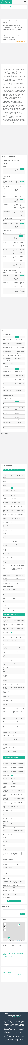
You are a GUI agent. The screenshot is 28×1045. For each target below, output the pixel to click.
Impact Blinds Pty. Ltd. (8, 956)
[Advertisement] (14, 14)
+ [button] (4, 924)
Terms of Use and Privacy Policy (14, 1018)
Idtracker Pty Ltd (6, 949)
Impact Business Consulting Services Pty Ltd (12, 959)
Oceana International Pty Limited (10, 976)
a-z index (10, 7)
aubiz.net (5, 7)
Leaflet (8, 940)
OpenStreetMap (18, 940)
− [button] (4, 927)
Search (22, 913)
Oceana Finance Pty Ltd (8, 972)
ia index (18, 7)
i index (14, 7)
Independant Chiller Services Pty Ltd (11, 963)
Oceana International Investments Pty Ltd (12, 974)
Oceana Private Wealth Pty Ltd (9, 979)
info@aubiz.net (16, 1016)
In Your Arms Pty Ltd (7, 961)
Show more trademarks (14, 901)
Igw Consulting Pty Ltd (8, 951)
